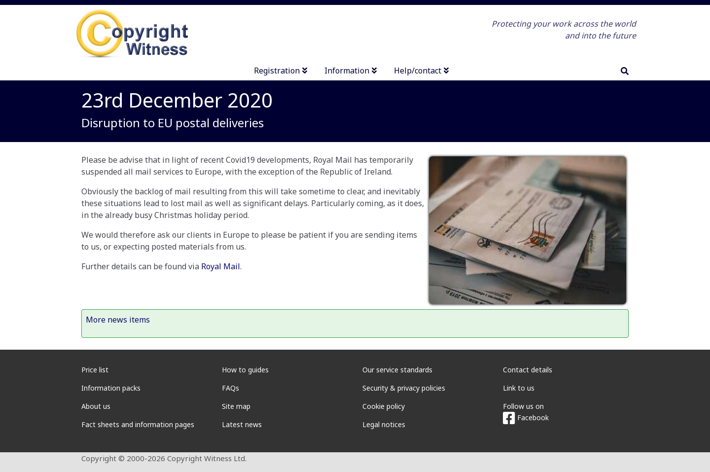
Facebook (526, 417)
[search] (625, 71)
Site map (236, 406)
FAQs (230, 388)
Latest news (242, 424)
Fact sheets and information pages (137, 424)
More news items (118, 319)
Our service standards (397, 369)
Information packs (111, 388)
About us (95, 406)
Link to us (518, 388)
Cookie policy (383, 406)
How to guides (245, 369)
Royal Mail (220, 266)
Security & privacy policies (403, 388)
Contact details (527, 369)
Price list (94, 369)
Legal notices (383, 424)
